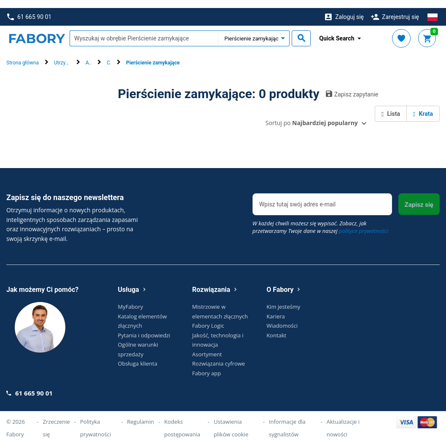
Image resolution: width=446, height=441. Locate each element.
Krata (423, 105)
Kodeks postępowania (182, 420)
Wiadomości (282, 317)
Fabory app (206, 365)
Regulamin (140, 413)
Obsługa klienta (138, 355)
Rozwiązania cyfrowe (218, 355)
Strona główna (22, 55)
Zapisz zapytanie (352, 86)
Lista (391, 105)
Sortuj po (312, 115)
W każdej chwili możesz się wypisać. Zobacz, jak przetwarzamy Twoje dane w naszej (320, 219)
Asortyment (207, 346)
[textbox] (144, 31)
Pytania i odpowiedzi (144, 327)
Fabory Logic (208, 317)
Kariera (275, 308)
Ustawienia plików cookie (231, 420)
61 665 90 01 (29, 9)
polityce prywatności (363, 223)
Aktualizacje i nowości (343, 420)
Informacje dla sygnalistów (287, 420)
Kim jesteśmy (283, 298)
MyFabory (130, 298)
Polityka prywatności (95, 420)
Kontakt (276, 327)
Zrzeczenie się (56, 420)
